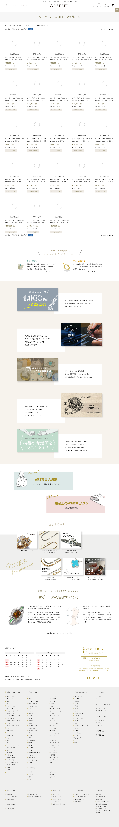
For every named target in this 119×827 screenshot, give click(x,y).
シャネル (30, 747)
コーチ (76, 711)
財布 (75, 723)
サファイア (10, 701)
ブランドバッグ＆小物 (80, 692)
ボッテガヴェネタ (79, 713)
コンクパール (10, 718)
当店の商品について (80, 799)
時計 (75, 742)
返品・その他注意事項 (34, 796)
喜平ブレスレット (101, 710)
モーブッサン (54, 750)
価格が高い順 (23, 29)
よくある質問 (10, 799)
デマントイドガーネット (13, 720)
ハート (98, 698)
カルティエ (31, 728)
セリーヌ (76, 715)
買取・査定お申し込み (59, 804)
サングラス (77, 733)
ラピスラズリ (10, 730)
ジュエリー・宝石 (58, 796)
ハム (51, 706)
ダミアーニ (53, 696)
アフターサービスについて (81, 794)
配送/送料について (33, 794)
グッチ (30, 735)
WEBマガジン (10, 808)
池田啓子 (30, 718)
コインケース (78, 728)
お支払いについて (12, 794)
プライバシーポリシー (102, 801)
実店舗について (100, 796)
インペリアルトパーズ (13, 725)
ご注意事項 (56, 801)
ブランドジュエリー (34, 692)
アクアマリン (10, 708)
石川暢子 (30, 715)
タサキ (30, 762)
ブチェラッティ (54, 715)
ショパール (31, 757)
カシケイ (30, 723)
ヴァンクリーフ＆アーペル (35, 701)
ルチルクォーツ (11, 767)
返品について (78, 801)
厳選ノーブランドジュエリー (15, 692)
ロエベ (76, 708)
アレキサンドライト (12, 706)
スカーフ (76, 740)
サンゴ (8, 740)
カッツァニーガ (32, 725)
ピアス (30, 776)
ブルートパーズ (11, 713)
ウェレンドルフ (32, 706)
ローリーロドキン (55, 759)
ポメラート (53, 725)
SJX (29, 708)
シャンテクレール (33, 750)
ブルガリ (52, 718)
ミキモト (52, 747)
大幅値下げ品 (100, 730)
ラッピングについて (80, 796)
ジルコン (9, 733)
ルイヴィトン (54, 757)
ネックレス (31, 774)
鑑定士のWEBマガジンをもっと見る (59, 633)
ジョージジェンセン (34, 752)
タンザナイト (10, 759)
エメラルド (10, 698)
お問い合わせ (100, 799)
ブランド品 (56, 794)
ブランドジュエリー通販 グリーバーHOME (17, 26)
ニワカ (52, 703)
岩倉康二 (30, 720)
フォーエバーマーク (55, 711)
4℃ (51, 762)
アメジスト (10, 735)
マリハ (52, 737)
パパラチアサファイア (13, 745)
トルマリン (10, 728)
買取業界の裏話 (11, 804)
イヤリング (31, 779)
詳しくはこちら (46, 271)
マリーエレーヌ (54, 733)
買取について (56, 790)
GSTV (30, 745)
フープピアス (100, 692)
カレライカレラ (32, 730)
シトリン (9, 769)
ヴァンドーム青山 (33, 703)
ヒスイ (8, 703)
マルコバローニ (54, 740)
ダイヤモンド (10, 696)
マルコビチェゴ (54, 742)
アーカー (30, 696)
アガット (30, 698)
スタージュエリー (33, 759)
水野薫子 (52, 755)
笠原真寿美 (31, 740)
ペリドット (10, 772)
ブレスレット (54, 772)
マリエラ (52, 735)
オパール (9, 742)
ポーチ (76, 730)
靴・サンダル (78, 737)
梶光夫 (30, 742)
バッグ (76, 720)
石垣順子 (30, 713)
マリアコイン (100, 720)
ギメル (30, 733)
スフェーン (10, 752)
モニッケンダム (54, 752)
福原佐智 (52, 730)
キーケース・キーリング (81, 725)
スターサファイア (12, 757)
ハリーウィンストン (55, 708)
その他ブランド (78, 718)
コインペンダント (101, 716)
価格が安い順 (15, 29)
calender (35, 661)
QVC (29, 737)
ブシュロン (53, 713)
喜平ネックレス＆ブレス (103, 704)
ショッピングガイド (12, 790)
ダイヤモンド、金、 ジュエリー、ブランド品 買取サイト (103, 810)
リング (30, 772)
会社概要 (98, 794)
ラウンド (98, 696)
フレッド (52, 720)
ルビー (8, 737)
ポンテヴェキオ (54, 728)
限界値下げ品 (100, 735)
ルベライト (10, 750)
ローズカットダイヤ (12, 762)
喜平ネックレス (100, 708)
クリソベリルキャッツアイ (14, 715)
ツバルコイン (100, 725)
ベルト (76, 735)
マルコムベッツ (54, 745)
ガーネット (10, 723)
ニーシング (53, 701)
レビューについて (12, 796)
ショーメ (30, 755)
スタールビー (10, 755)
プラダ (76, 706)
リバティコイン (100, 722)
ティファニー (54, 698)
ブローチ (52, 776)
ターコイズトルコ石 (12, 764)
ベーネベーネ (54, 723)
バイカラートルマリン (13, 711)
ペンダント (53, 774)
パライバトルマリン (12, 747)
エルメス (30, 711)
